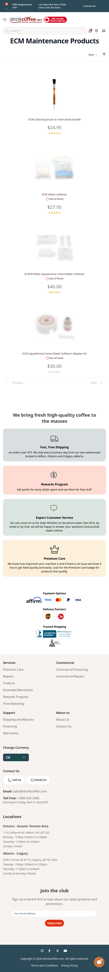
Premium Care (13, 669)
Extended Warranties (18, 690)
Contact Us (63, 726)
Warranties (11, 733)
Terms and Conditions (44, 965)
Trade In (9, 683)
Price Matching (13, 704)
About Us (62, 719)
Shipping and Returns (18, 719)
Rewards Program (15, 697)
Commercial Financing (72, 669)
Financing (10, 726)
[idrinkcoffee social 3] (58, 951)
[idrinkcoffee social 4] (66, 951)
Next (97, 383)
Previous (14, 383)
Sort (93, 55)
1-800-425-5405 (28, 798)
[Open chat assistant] (99, 962)
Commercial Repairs (70, 676)
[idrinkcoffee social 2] (50, 951)
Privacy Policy (69, 965)
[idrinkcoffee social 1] (43, 951)
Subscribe (54, 923)
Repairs (8, 676)
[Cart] (104, 31)
